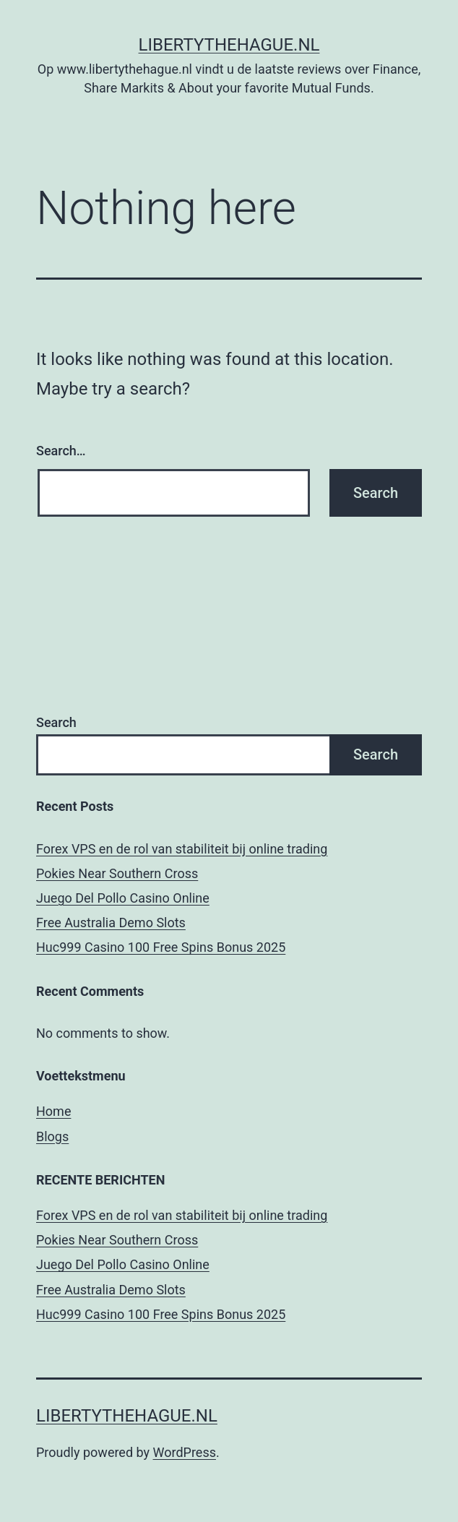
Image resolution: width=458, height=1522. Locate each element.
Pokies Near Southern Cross (117, 873)
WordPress (184, 1452)
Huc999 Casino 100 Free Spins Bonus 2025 (160, 947)
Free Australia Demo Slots (111, 922)
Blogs (52, 1136)
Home (53, 1111)
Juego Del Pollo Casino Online (122, 898)
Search (56, 722)
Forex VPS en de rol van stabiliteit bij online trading (181, 848)
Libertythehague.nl (229, 45)
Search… (61, 450)
